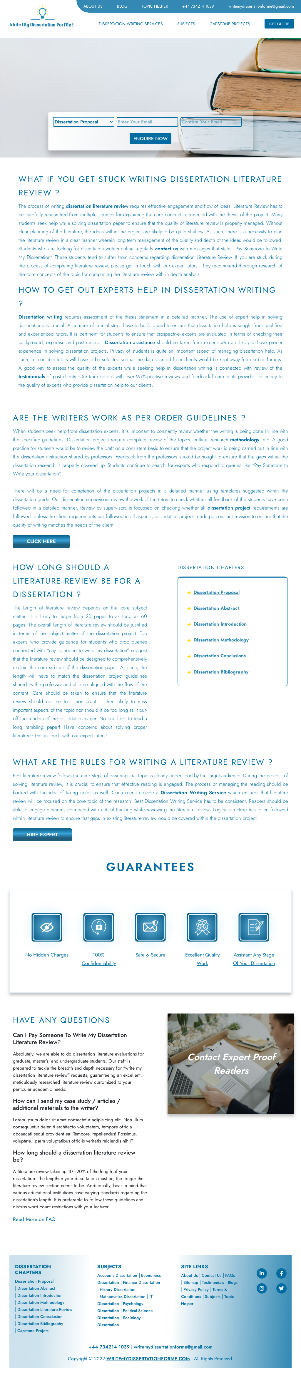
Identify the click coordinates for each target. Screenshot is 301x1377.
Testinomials (213, 1282)
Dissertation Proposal (216, 592)
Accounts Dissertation (117, 1275)
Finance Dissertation (141, 1282)
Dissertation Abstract (216, 608)
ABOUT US (93, 6)
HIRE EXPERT (42, 834)
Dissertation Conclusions (219, 655)
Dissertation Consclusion (40, 1316)
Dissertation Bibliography (220, 672)
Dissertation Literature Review (44, 1309)
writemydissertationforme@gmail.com (261, 6)
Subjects (212, 1296)
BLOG (122, 6)
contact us (166, 248)
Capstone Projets (33, 1331)
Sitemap (190, 1282)
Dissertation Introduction (220, 624)
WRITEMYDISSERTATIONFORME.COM (148, 1358)
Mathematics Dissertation (123, 1296)
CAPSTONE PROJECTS (230, 24)
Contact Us (211, 1275)
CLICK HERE (41, 541)
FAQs (230, 1275)
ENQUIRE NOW (150, 138)
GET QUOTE (279, 24)
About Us (189, 1275)
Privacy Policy (196, 1289)
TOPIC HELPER (155, 6)
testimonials (32, 376)
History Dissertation (118, 1289)
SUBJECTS (186, 24)
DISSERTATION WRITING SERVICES (131, 24)
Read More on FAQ (34, 1219)
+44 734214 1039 (198, 6)
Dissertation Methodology (221, 639)
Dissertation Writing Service (193, 792)
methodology (244, 439)
